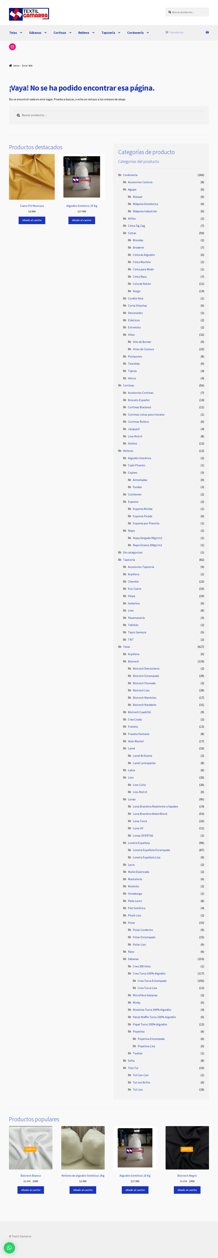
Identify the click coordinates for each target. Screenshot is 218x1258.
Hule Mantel (136, 741)
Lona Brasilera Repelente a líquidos (155, 806)
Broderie (138, 247)
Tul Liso (138, 1089)
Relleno (83, 33)
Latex (131, 770)
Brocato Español (139, 400)
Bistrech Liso (141, 690)
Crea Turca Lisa (147, 988)
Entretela (134, 327)
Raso (131, 951)
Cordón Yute (135, 298)
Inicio (16, 65)
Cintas (132, 233)
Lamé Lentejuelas (144, 763)
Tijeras (132, 371)
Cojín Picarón (136, 465)
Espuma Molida (142, 509)
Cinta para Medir (143, 269)
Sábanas (35, 33)
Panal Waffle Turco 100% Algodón (154, 1017)
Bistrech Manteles (144, 697)
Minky (136, 1002)
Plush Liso (134, 915)
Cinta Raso (140, 276)
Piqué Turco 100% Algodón (150, 1024)
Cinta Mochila (142, 262)
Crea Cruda (135, 719)
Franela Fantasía (138, 734)
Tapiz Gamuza (137, 632)
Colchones (135, 494)
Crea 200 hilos (142, 966)
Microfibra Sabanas (145, 995)
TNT (131, 639)
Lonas (132, 799)
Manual (137, 197)
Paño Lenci (135, 901)
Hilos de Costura (143, 349)
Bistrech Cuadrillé (139, 712)
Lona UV (138, 828)
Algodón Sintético (139, 458)
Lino (131, 610)
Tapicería (108, 33)
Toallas (137, 1053)
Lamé (131, 748)
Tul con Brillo (141, 1082)
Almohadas (140, 480)
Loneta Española (139, 843)
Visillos (132, 443)
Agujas (132, 189)
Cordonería (135, 33)
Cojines (132, 472)
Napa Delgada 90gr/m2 (147, 538)
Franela (133, 726)
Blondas (138, 240)
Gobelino (134, 603)
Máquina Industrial (145, 211)
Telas (13, 33)
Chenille (133, 581)
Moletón (133, 886)
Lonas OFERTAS (143, 835)
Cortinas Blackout (139, 407)
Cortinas (60, 33)
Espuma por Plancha (146, 523)
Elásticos (134, 320)
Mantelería (135, 879)
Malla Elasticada (138, 872)
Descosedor (135, 313)
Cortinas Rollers (138, 421)
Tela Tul (133, 1068)
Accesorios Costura (140, 182)
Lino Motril (135, 436)
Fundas (137, 487)
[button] (9, 1247)
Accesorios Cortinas (140, 393)
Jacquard (133, 429)
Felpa (131, 596)
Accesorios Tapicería (141, 567)
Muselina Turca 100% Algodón (152, 1010)
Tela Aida (134, 363)
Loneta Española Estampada (151, 850)
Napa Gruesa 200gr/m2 (147, 545)
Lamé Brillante (142, 756)
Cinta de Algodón (144, 255)
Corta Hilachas (137, 305)
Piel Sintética (136, 908)
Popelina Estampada (151, 1039)
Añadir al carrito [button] (32, 220)
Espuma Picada (142, 516)
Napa (131, 530)
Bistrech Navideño (144, 705)
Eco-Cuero (134, 588)
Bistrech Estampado (146, 676)
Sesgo (137, 291)
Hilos (131, 334)
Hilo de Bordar (142, 342)
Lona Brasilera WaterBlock (150, 814)
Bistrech (133, 661)
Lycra (131, 864)
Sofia (131, 1060)
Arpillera (133, 574)
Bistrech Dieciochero (146, 668)
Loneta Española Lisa (146, 857)
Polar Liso (139, 944)
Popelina (139, 1031)
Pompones (135, 356)
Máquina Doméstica (145, 204)
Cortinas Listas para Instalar (146, 414)
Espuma (133, 502)
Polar (131, 923)
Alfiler (132, 218)
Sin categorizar (133, 552)
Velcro (132, 378)
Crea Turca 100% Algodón (149, 973)
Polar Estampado (144, 937)
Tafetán (133, 625)
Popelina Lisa (146, 1046)
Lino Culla (139, 785)
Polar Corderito (143, 930)
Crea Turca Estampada (152, 981)
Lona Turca (140, 821)
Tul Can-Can (140, 1075)
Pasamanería (136, 618)
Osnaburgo (135, 893)
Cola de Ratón (142, 284)
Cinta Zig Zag (136, 226)
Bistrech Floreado (144, 683)
